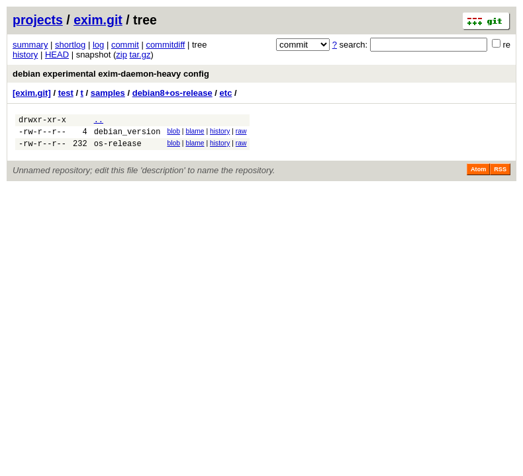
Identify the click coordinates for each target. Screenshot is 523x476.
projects (38, 20)
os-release (118, 149)
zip (121, 55)
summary (30, 45)
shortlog (70, 45)
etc (226, 93)
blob (173, 133)
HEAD (57, 55)
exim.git (97, 20)
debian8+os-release (172, 93)
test (65, 93)
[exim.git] (32, 93)
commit (125, 45)
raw (241, 133)
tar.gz (140, 55)
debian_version (127, 135)
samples (108, 93)
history (25, 55)
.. (98, 121)
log (98, 45)
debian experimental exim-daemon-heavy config (111, 74)
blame (194, 133)
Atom (478, 175)
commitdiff (165, 45)
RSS (500, 175)
